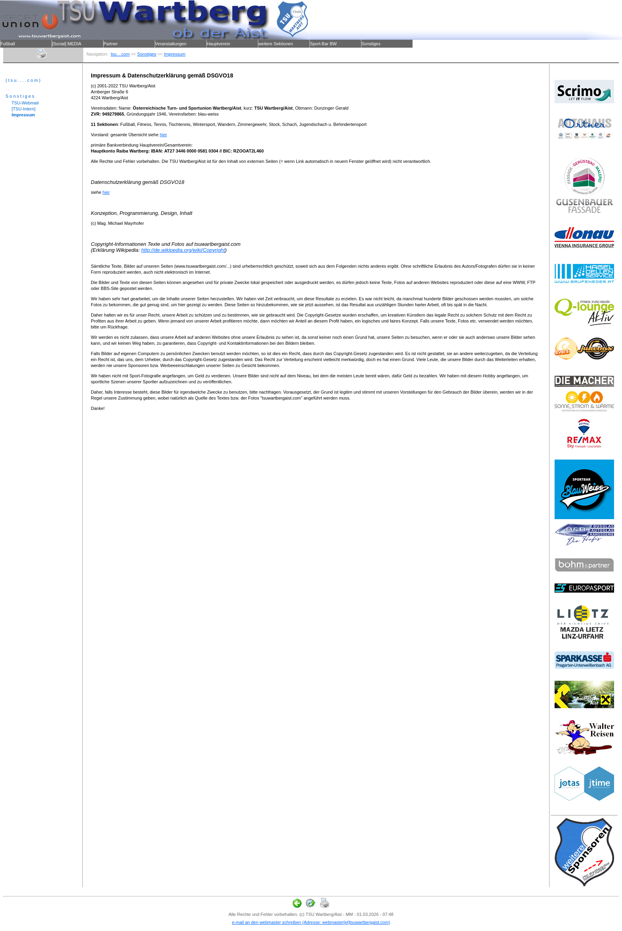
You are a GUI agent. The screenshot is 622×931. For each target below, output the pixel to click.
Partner (111, 43)
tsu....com (120, 54)
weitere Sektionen (275, 43)
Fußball (7, 43)
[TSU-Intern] (20, 108)
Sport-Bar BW (323, 43)
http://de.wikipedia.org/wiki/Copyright (183, 250)
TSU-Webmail (22, 102)
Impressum (174, 54)
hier (163, 134)
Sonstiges (370, 43)
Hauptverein (218, 43)
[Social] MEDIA (66, 43)
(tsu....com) (24, 80)
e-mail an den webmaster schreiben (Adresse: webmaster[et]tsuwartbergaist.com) (311, 922)
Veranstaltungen (171, 43)
